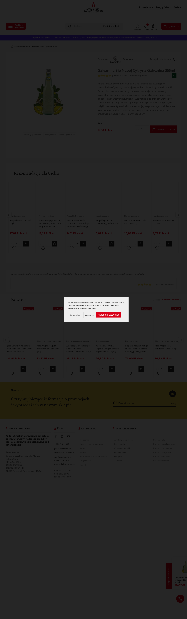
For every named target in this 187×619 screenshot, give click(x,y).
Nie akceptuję (75, 315)
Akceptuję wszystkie (108, 314)
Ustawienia (89, 315)
